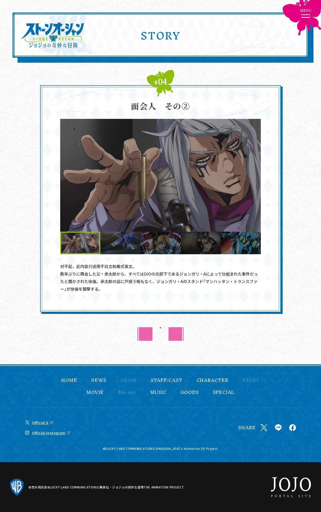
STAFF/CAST (167, 380)
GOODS (190, 392)
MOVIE (95, 392)
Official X (40, 422)
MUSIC (158, 392)
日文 (108, 266)
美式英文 (124, 266)
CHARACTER (212, 380)
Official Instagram (48, 433)
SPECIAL (224, 392)
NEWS (98, 380)
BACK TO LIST (161, 334)
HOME (69, 380)
